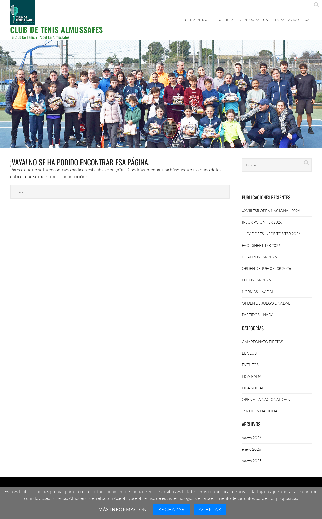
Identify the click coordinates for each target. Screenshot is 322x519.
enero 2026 (251, 449)
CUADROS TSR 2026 (259, 257)
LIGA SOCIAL (253, 388)
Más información (122, 509)
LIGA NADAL (252, 376)
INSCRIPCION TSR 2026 (262, 222)
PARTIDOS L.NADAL (259, 314)
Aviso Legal (300, 20)
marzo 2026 (252, 437)
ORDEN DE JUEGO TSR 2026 (266, 268)
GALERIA (271, 20)
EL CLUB (221, 20)
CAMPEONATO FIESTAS (262, 341)
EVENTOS (245, 20)
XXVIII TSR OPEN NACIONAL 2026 (271, 210)
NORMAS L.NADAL (258, 291)
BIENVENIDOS (197, 20)
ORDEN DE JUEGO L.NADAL (266, 303)
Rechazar (171, 509)
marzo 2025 (252, 460)
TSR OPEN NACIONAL (260, 411)
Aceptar (210, 509)
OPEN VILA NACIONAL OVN (266, 399)
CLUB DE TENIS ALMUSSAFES (56, 29)
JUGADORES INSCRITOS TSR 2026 (271, 233)
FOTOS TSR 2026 (256, 280)
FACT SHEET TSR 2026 (261, 245)
